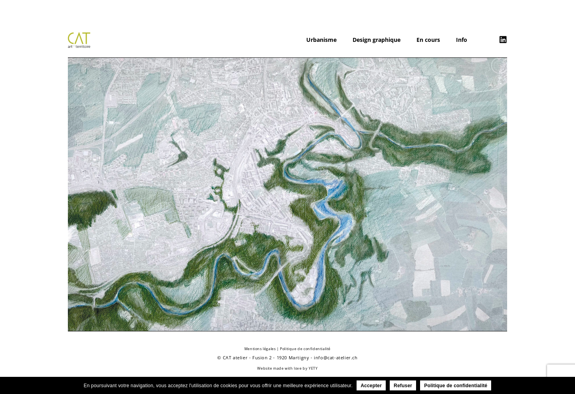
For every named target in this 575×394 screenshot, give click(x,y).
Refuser (403, 385)
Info (461, 39)
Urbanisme (321, 39)
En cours (428, 39)
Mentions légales (260, 348)
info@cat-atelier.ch (335, 358)
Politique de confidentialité (305, 348)
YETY (313, 368)
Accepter (371, 385)
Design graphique (377, 39)
